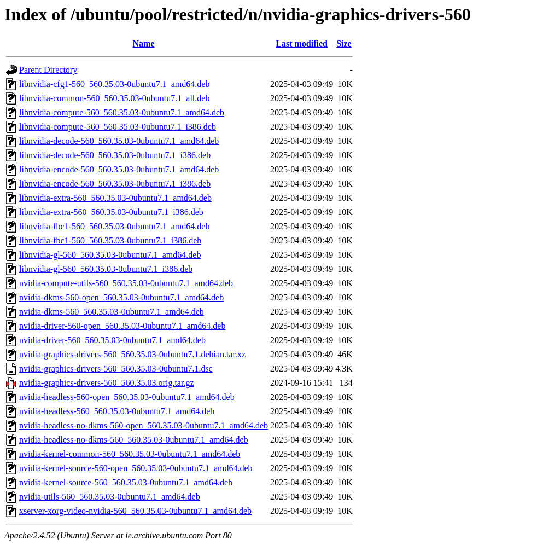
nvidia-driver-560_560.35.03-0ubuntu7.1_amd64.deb (112, 340)
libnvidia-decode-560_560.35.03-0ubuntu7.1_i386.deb (115, 155)
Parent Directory (48, 69)
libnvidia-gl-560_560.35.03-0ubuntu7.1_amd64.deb (110, 254)
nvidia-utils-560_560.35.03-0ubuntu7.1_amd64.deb (109, 496)
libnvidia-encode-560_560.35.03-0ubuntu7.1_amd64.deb (119, 169)
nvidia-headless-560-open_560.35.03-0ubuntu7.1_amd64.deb (127, 397)
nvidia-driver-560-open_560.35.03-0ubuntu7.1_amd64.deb (122, 326)
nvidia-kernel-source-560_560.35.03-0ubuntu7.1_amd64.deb (125, 482)
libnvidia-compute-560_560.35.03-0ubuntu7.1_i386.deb (117, 126)
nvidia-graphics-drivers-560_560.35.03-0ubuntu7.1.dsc (116, 368)
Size (344, 43)
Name (144, 43)
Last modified (302, 43)
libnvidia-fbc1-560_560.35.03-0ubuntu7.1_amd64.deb (114, 226)
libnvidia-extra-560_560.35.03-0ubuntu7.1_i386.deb (111, 212)
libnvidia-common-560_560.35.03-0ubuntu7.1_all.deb (114, 98)
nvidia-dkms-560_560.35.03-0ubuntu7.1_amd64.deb (111, 311)
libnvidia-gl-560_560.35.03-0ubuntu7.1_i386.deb (105, 269)
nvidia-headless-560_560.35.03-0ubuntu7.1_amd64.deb (116, 411)
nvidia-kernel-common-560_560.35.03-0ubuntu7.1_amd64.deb (129, 454)
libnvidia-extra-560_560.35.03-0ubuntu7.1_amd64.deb (115, 197)
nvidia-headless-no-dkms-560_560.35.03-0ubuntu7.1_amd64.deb (133, 439)
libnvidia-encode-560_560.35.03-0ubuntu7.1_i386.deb (115, 183)
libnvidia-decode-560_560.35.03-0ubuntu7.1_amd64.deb (119, 141)
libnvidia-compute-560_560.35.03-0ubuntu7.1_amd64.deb (121, 112)
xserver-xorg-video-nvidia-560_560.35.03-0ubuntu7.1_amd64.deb (135, 510)
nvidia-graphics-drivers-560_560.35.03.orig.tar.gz (106, 382)
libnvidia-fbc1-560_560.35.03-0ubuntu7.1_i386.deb (110, 240)
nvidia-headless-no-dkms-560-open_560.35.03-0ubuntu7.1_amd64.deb (143, 425)
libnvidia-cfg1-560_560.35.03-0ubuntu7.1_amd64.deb (114, 84)
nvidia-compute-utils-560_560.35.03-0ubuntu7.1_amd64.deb (126, 283)
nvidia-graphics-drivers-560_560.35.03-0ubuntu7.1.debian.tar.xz (132, 354)
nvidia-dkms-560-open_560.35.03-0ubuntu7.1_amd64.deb (121, 297)
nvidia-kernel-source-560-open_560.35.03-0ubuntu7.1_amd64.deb (136, 468)
